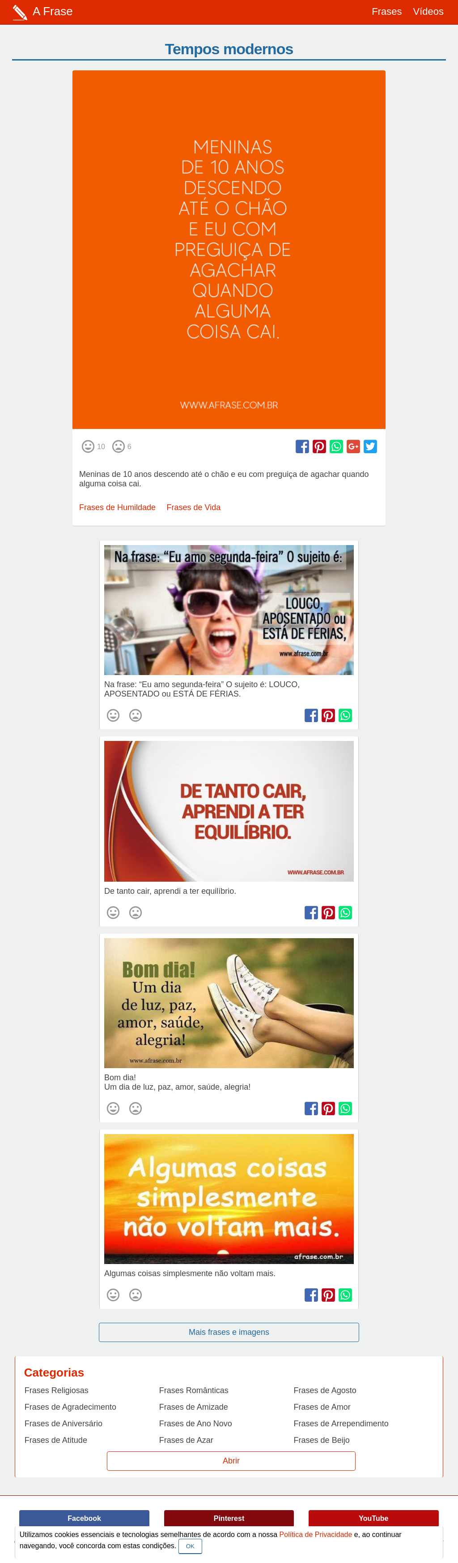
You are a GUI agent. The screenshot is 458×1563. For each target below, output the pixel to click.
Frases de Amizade (193, 1407)
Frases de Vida (194, 507)
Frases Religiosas (57, 1390)
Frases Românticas (194, 1390)
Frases (387, 11)
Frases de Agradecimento (70, 1407)
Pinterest (229, 1518)
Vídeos (428, 11)
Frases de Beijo (322, 1440)
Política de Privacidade (316, 1534)
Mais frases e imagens (229, 1332)
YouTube (373, 1518)
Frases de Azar (186, 1440)
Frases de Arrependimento (341, 1423)
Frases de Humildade (117, 507)
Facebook (84, 1518)
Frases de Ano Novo (195, 1423)
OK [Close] (190, 1546)
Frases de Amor (322, 1407)
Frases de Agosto (325, 1390)
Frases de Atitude (56, 1440)
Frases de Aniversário (63, 1423)
